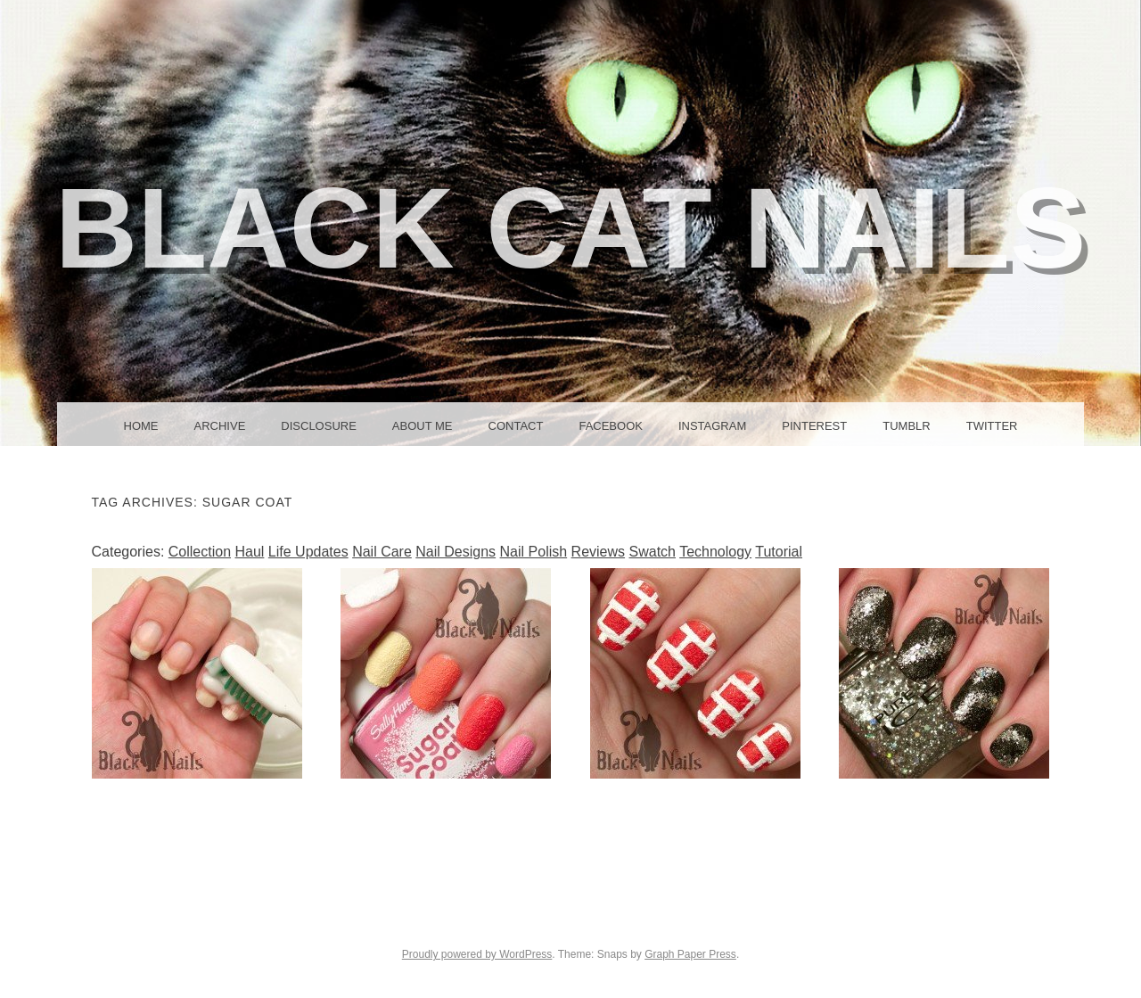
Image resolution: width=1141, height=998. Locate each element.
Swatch (652, 551)
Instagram (712, 426)
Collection (199, 551)
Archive (220, 426)
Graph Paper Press (690, 954)
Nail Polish (534, 551)
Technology (715, 551)
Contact (516, 426)
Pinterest (814, 426)
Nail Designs (455, 551)
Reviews (598, 551)
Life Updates (308, 551)
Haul (249, 551)
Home (141, 426)
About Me (422, 426)
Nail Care (382, 551)
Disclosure (319, 426)
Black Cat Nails (571, 228)
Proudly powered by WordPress (477, 954)
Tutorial (778, 551)
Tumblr (906, 426)
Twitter (992, 426)
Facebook (611, 426)
